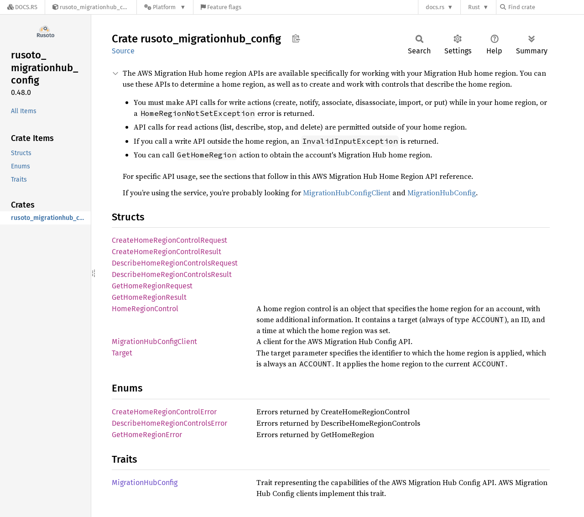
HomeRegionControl (145, 308)
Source (123, 51)
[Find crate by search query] (545, 7)
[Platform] (165, 7)
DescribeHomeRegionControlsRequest (175, 263)
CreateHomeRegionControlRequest (169, 240)
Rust (474, 7)
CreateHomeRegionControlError (164, 411)
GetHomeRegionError (147, 434)
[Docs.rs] (22, 7)
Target (122, 353)
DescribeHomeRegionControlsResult (172, 274)
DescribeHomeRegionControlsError (169, 423)
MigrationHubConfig (441, 193)
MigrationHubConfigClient (347, 193)
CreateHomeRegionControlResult (166, 251)
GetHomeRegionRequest (152, 286)
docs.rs (435, 7)
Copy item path (295, 38)
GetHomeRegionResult (149, 297)
